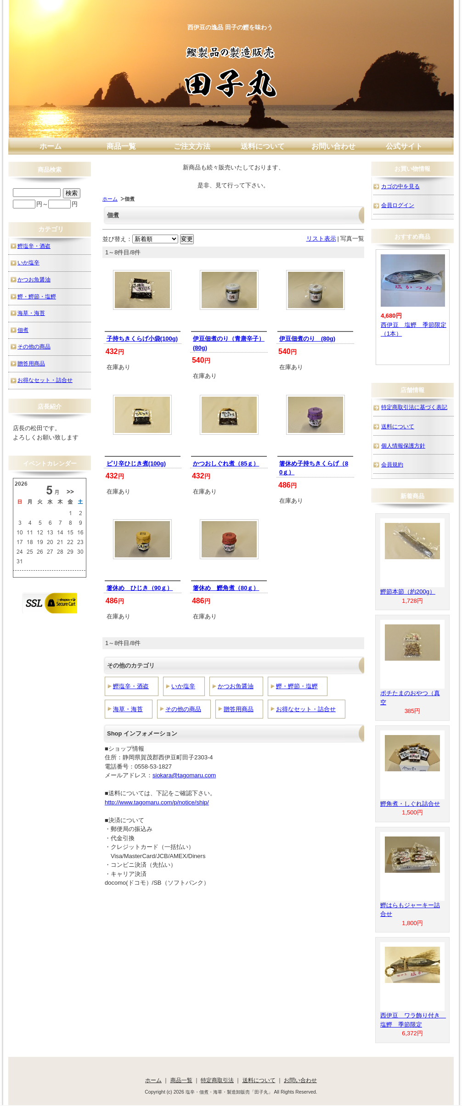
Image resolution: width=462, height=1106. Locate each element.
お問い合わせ (333, 146)
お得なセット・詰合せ (306, 709)
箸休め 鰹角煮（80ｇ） (226, 587)
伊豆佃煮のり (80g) (307, 338)
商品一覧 (121, 146)
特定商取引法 (217, 1080)
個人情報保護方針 (403, 446)
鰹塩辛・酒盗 (131, 686)
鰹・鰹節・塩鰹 (297, 686)
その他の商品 (183, 709)
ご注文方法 (192, 146)
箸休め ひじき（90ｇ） (140, 587)
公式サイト (404, 146)
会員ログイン (397, 205)
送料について (263, 146)
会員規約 (392, 464)
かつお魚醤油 (236, 686)
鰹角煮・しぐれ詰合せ (410, 803)
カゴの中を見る (400, 186)
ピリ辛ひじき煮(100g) (136, 463)
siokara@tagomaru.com (184, 775)
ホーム (50, 146)
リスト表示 (321, 238)
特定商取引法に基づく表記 (414, 407)
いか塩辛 (183, 686)
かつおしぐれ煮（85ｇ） (226, 463)
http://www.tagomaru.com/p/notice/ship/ (157, 802)
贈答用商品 (239, 709)
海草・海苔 (128, 709)
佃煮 (22, 330)
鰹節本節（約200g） (407, 591)
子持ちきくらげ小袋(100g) (142, 338)
